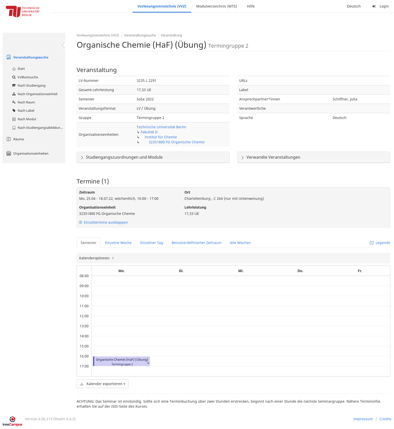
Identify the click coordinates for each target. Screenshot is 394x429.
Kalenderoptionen (95, 258)
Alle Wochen (240, 242)
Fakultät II (149, 132)
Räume (14, 139)
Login (380, 6)
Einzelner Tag (151, 242)
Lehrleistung (195, 207)
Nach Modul (23, 119)
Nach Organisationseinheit (34, 94)
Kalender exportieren (102, 383)
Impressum (363, 418)
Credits (385, 418)
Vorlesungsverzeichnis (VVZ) (161, 6)
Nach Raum (23, 102)
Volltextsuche (24, 77)
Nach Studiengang (28, 85)
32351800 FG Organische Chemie (177, 142)
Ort (187, 192)
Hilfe (251, 6)
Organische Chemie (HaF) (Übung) (122, 359)
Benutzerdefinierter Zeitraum (196, 242)
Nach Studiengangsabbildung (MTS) (38, 127)
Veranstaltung (171, 35)
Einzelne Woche (118, 242)
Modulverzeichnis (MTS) (216, 6)
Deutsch (354, 6)
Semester (88, 242)
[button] (148, 363)
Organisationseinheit (97, 207)
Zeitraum (87, 192)
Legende (380, 242)
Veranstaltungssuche (26, 57)
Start (18, 68)
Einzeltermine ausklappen (103, 222)
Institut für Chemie (161, 137)
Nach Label (22, 110)
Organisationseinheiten (26, 153)
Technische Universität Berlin (161, 127)
